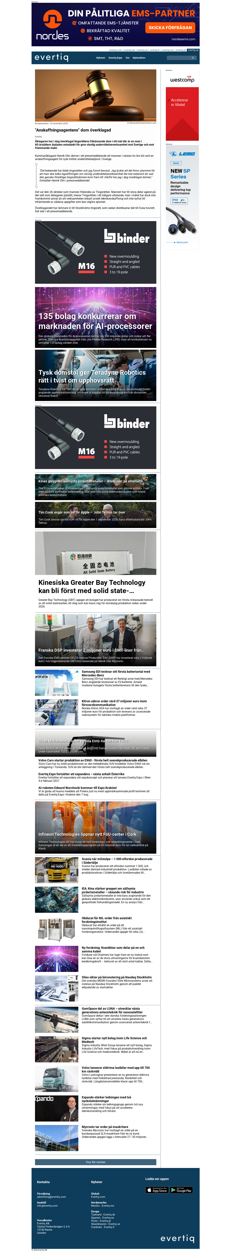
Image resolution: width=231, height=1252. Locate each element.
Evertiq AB (51, 57)
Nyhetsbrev (139, 57)
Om (127, 57)
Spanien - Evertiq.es (102, 1217)
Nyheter (101, 57)
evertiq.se (193, 50)
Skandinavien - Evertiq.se (105, 1224)
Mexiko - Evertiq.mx (102, 1205)
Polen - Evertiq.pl (100, 1220)
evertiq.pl (180, 50)
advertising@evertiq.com (51, 1196)
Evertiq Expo (115, 57)
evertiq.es (142, 50)
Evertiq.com (98, 1196)
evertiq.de (129, 50)
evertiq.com (115, 50)
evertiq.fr (154, 50)
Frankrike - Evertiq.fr (102, 1227)
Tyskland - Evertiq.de (103, 1214)
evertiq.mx (167, 50)
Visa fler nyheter (96, 1162)
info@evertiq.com (47, 1205)
